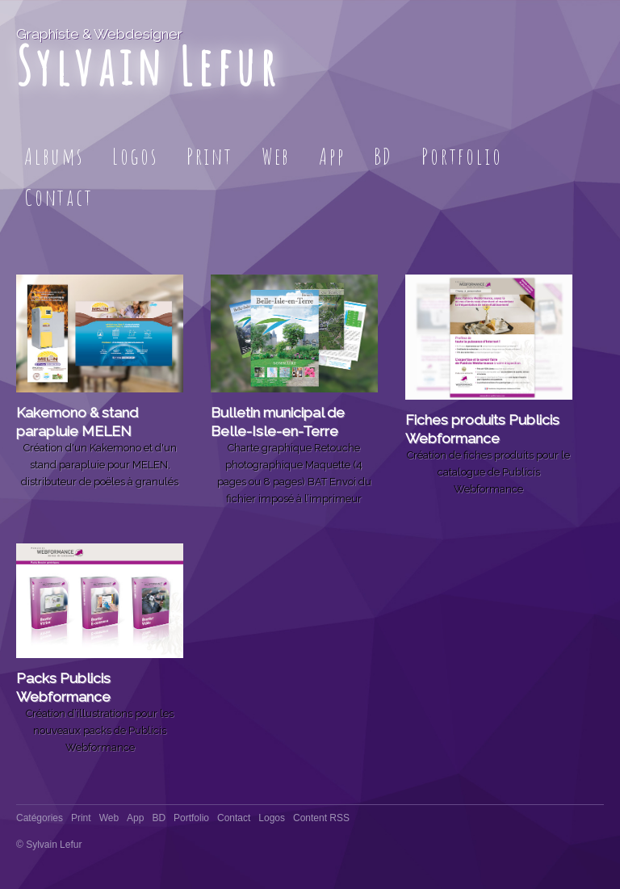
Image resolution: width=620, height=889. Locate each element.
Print (209, 156)
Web (276, 156)
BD (384, 156)
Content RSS (321, 818)
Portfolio (461, 156)
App (332, 156)
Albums (54, 156)
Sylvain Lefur (148, 66)
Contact (59, 197)
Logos (135, 156)
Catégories (39, 818)
